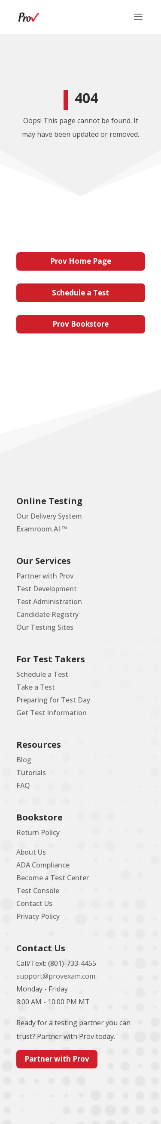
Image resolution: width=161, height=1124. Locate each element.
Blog (23, 759)
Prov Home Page (80, 261)
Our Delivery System (49, 516)
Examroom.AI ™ (41, 529)
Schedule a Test (80, 293)
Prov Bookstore (80, 324)
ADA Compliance (43, 865)
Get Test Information (51, 712)
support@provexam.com (55, 976)
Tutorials (31, 772)
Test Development (46, 588)
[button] (138, 22)
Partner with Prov (44, 576)
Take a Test (35, 687)
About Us (31, 852)
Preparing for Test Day (53, 700)
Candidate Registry (47, 614)
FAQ (23, 785)
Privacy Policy (38, 916)
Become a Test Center (52, 877)
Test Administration (49, 601)
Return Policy (38, 832)
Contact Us (34, 903)
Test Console (37, 890)
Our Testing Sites (44, 627)
